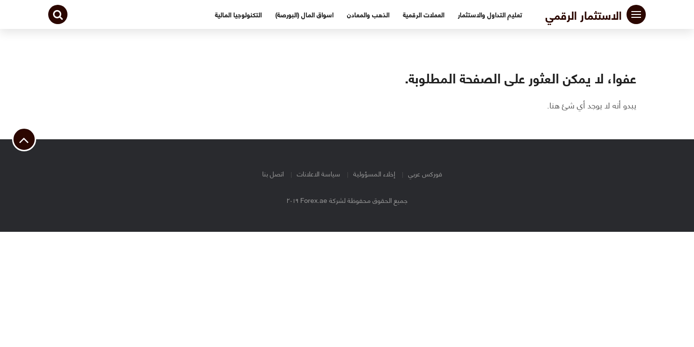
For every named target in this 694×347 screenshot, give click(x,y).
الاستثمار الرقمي (584, 14)
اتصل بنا (273, 173)
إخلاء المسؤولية (374, 173)
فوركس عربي (425, 173)
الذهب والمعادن (368, 14)
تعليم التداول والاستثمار (490, 14)
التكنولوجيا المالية (238, 14)
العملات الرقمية (423, 14)
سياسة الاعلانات (318, 173)
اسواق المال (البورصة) (304, 14)
